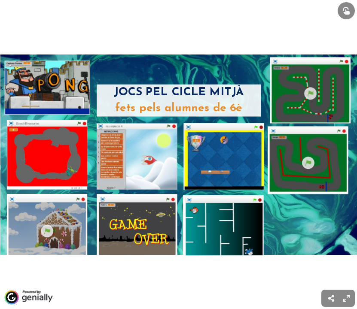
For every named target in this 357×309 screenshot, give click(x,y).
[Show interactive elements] (346, 10)
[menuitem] (346, 298)
